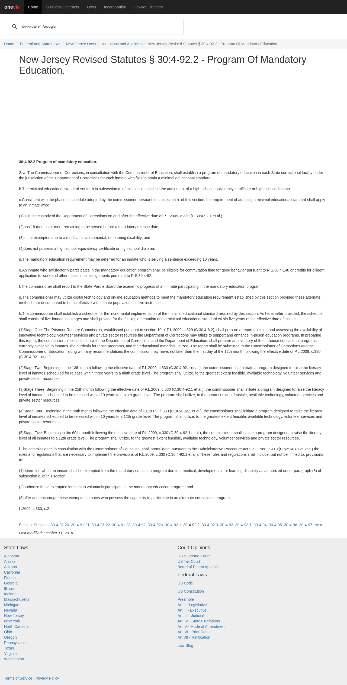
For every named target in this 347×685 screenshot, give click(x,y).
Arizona (10, 567)
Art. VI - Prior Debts (194, 632)
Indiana (10, 594)
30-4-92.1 (173, 525)
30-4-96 (290, 525)
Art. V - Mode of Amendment (202, 626)
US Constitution (191, 591)
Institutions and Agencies (122, 44)
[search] (94, 26)
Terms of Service (18, 678)
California (12, 572)
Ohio (8, 632)
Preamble (186, 599)
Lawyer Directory (148, 7)
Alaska (9, 561)
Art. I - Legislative (192, 605)
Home (33, 7)
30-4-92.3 (210, 525)
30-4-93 (226, 525)
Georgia (11, 583)
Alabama (11, 556)
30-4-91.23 (121, 525)
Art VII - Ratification (194, 637)
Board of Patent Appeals (198, 567)
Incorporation (115, 7)
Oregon (10, 637)
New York (12, 621)
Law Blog (185, 645)
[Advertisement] (173, 117)
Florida (10, 578)
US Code (185, 583)
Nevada (10, 610)
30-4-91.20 (60, 525)
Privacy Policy (47, 678)
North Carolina (16, 626)
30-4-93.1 (243, 525)
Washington (14, 659)
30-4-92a (155, 525)
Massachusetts (16, 599)
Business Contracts (62, 7)
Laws (91, 7)
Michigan (11, 605)
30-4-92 (139, 525)
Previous (41, 525)
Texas (9, 648)
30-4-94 (260, 525)
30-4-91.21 (80, 525)
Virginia (10, 653)
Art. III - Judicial (191, 615)
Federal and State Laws (40, 44)
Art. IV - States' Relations (199, 621)
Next (318, 525)
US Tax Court (189, 561)
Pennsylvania (15, 643)
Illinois (9, 588)
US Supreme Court (194, 556)
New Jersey (14, 615)
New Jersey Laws (81, 44)
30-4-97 (305, 525)
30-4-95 (275, 525)
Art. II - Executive (192, 610)
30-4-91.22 (101, 525)
